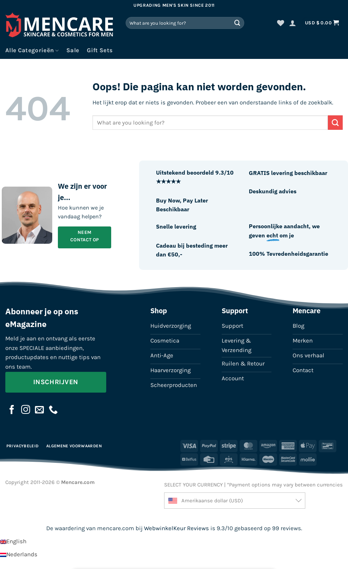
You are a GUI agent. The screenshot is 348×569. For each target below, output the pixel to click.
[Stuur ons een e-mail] (39, 410)
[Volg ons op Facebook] (12, 410)
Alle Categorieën (32, 50)
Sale (72, 50)
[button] (292, 23)
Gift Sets (100, 50)
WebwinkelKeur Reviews (176, 528)
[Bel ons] (53, 410)
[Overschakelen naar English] (13, 541)
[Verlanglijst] (280, 23)
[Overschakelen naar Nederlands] (18, 554)
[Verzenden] (237, 23)
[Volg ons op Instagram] (25, 410)
